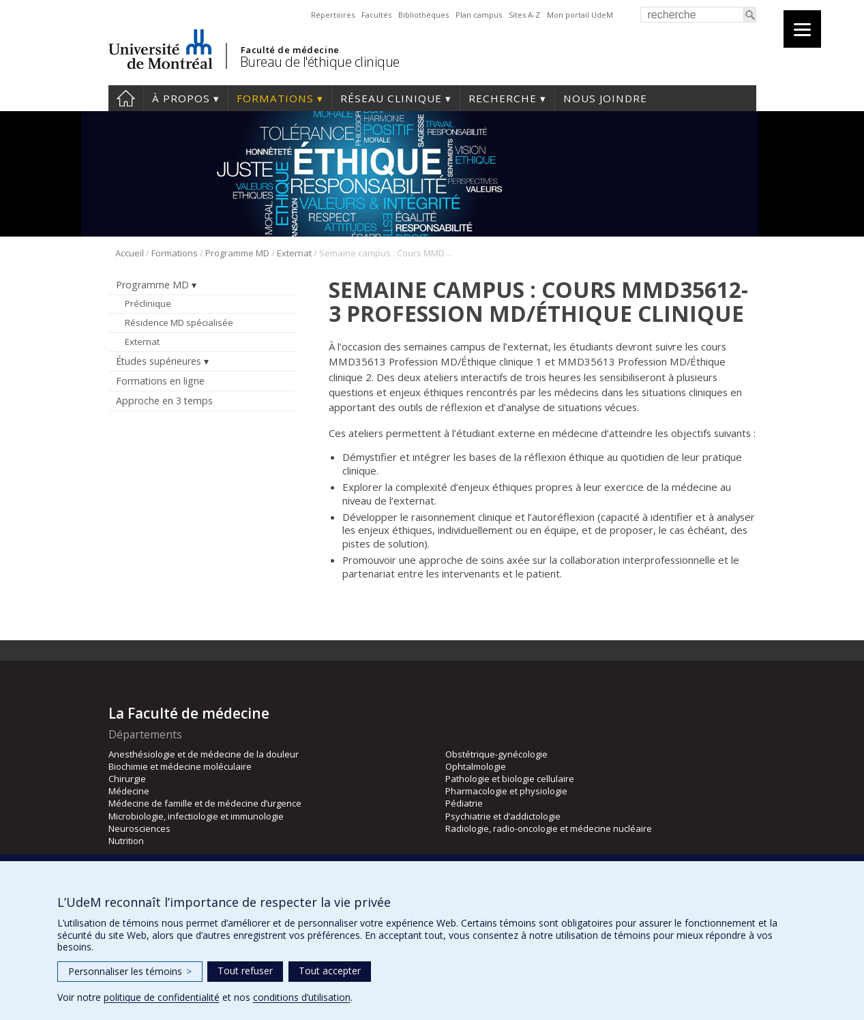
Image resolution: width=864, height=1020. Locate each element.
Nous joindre (605, 98)
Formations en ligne (160, 380)
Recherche (502, 98)
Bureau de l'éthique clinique (320, 61)
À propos (181, 98)
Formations (275, 98)
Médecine (128, 791)
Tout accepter (330, 970)
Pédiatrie (464, 803)
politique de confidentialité (162, 997)
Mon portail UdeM (580, 15)
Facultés (376, 15)
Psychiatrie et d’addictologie (503, 816)
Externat (294, 253)
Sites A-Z (524, 15)
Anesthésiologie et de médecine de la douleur (203, 754)
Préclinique (148, 303)
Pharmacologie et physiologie (506, 791)
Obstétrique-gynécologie (496, 754)
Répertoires (333, 15)
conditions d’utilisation (302, 997)
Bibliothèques (423, 15)
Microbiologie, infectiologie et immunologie (196, 816)
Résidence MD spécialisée (179, 322)
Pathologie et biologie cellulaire (509, 778)
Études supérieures (158, 361)
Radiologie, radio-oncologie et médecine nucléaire (548, 828)
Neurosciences (139, 828)
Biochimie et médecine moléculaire (180, 766)
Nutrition (126, 841)
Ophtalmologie (475, 766)
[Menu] (802, 29)
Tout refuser (245, 970)
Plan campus (479, 15)
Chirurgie (127, 778)
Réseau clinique (391, 98)
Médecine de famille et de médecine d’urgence (204, 803)
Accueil (126, 98)
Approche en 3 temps (164, 400)
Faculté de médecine (290, 50)
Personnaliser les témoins (130, 971)
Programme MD (237, 253)
